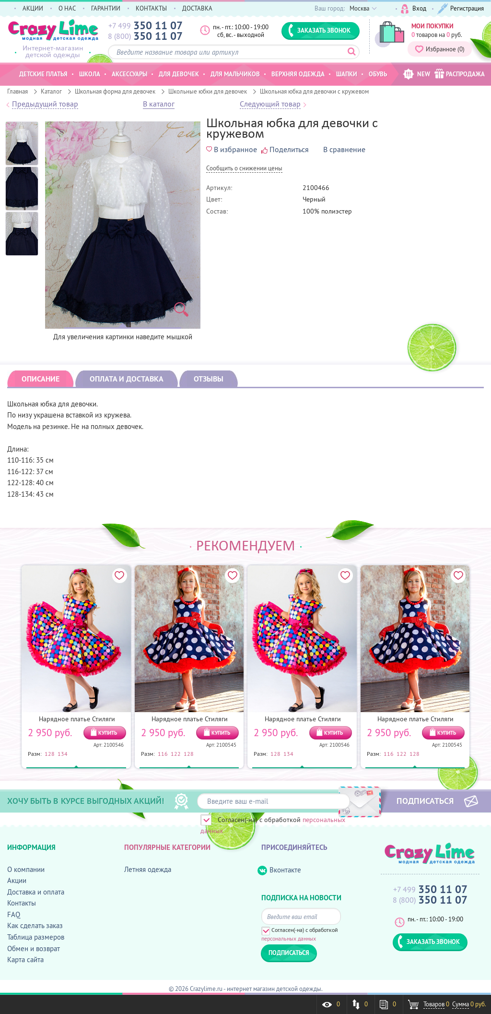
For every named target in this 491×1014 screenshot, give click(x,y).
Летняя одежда (147, 869)
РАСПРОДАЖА (459, 74)
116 (163, 753)
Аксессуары (129, 74)
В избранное (231, 149)
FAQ (13, 914)
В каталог (159, 104)
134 (63, 753)
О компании (26, 869)
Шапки (346, 74)
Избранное (440, 49)
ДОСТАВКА (197, 8)
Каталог (51, 91)
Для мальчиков (235, 74)
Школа (89, 74)
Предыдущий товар (45, 104)
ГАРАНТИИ (105, 8)
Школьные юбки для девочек (207, 91)
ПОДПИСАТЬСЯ (425, 800)
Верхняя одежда (298, 74)
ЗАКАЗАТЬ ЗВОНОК (319, 30)
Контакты (21, 902)
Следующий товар (270, 104)
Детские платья (43, 74)
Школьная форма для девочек (115, 91)
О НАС (67, 8)
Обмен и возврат (33, 948)
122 (176, 753)
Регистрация (460, 8)
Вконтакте (279, 870)
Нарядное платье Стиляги (77, 719)
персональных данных (288, 938)
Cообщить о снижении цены (244, 168)
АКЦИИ (33, 8)
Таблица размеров (35, 937)
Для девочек (179, 74)
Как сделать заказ (35, 925)
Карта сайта (25, 959)
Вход (413, 9)
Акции (16, 880)
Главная (17, 91)
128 (50, 753)
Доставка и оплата (35, 891)
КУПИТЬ (107, 732)
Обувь (378, 74)
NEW (416, 74)
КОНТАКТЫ (151, 8)
